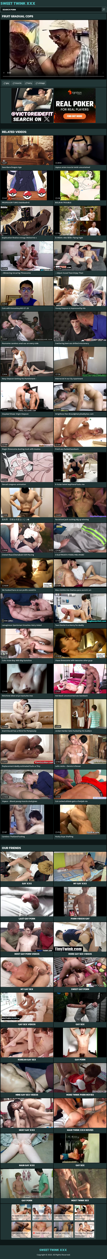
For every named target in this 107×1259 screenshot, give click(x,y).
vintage (41, 83)
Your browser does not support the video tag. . (53, 49)
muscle (18, 83)
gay (7, 83)
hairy (29, 83)
